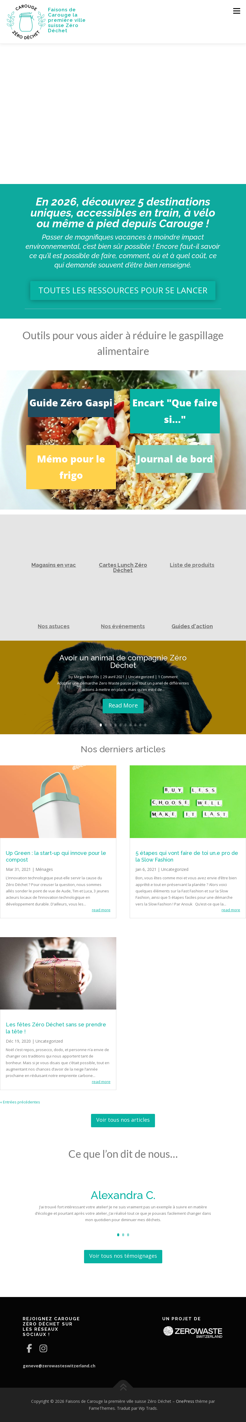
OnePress (185, 1401)
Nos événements (123, 626)
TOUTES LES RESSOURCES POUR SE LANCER (122, 290)
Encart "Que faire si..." (175, 411)
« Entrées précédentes (20, 1102)
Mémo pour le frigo (71, 467)
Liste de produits (192, 565)
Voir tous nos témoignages (123, 1255)
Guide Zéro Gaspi (71, 402)
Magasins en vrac (53, 565)
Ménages (44, 869)
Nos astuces (53, 626)
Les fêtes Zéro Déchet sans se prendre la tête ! (56, 1027)
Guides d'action (192, 626)
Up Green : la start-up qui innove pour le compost (56, 856)
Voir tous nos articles (123, 1119)
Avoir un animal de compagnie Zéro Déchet (123, 661)
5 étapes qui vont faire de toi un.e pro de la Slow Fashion (187, 856)
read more (101, 909)
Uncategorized (141, 676)
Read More (123, 705)
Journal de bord (175, 458)
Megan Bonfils (86, 676)
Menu (236, 10)
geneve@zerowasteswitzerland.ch (59, 1366)
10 (145, 724)
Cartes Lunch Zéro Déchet (123, 567)
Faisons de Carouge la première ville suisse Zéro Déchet (67, 20)
